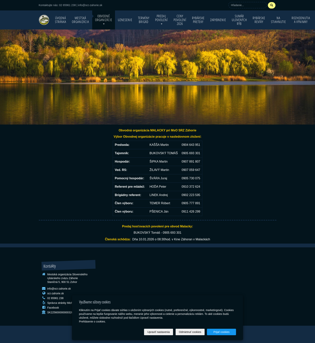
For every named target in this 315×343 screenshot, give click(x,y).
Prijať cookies (221, 331)
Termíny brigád (143, 20)
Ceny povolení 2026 (180, 20)
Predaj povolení (161, 19)
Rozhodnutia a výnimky (301, 20)
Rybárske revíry (259, 20)
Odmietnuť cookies (190, 331)
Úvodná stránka (60, 20)
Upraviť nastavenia (158, 331)
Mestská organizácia (80, 20)
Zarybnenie (218, 20)
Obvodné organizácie (103, 19)
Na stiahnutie (278, 20)
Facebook (53, 307)
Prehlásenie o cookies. (92, 321)
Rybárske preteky (198, 20)
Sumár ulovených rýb (239, 20)
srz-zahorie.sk (55, 293)
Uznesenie (125, 20)
